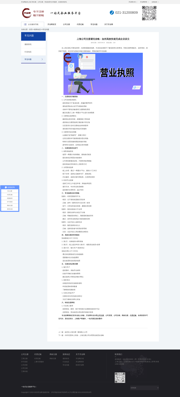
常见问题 (94, 24)
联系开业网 (80, 365)
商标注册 (53, 354)
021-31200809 (126, 12)
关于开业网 (108, 24)
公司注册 (66, 24)
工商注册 (24, 358)
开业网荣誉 (143, 2)
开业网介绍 (132, 2)
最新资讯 (28, 44)
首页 (30, 29)
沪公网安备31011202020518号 (80, 392)
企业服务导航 (33, 24)
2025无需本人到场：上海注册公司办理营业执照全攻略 (84, 335)
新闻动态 (37, 29)
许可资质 (24, 362)
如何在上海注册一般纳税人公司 (76, 332)
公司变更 (24, 365)
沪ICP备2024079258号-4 (60, 392)
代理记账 (80, 24)
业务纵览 (154, 2)
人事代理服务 (39, 362)
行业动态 (28, 52)
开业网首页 (52, 24)
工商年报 (24, 371)
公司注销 (24, 368)
